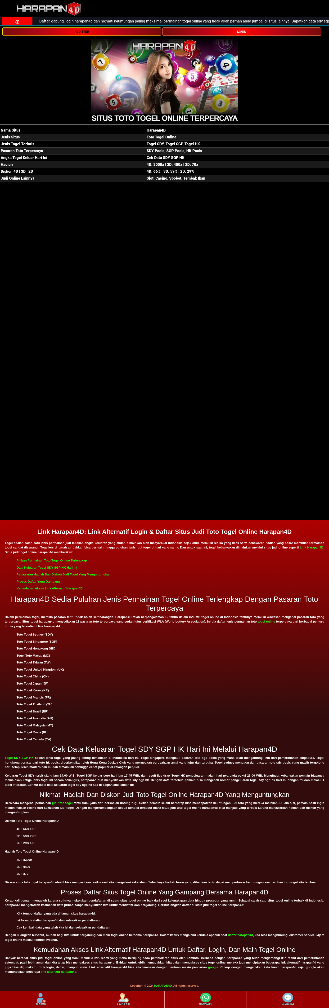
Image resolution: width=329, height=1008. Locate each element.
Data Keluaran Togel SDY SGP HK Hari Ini (47, 567)
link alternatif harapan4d (58, 971)
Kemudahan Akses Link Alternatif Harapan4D (50, 588)
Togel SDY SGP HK (19, 758)
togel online (266, 621)
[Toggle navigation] (6, 9)
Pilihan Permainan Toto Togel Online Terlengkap (52, 560)
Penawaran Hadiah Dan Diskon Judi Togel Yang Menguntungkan (64, 574)
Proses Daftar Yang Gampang (38, 581)
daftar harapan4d (240, 935)
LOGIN (241, 31)
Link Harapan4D (312, 547)
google (213, 967)
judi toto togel (62, 803)
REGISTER (82, 31)
